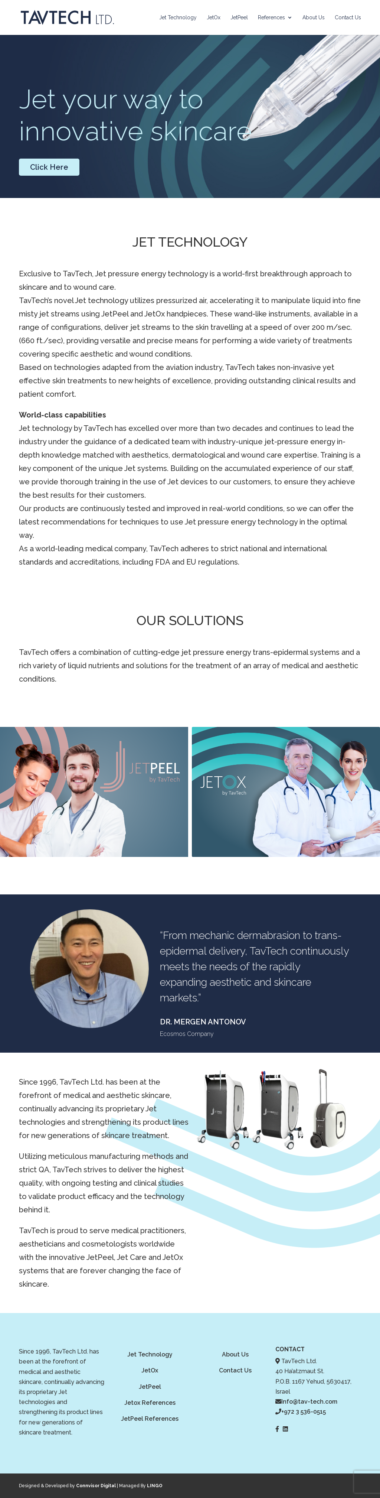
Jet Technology (178, 17)
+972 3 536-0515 (303, 1411)
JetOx (213, 17)
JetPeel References (149, 1418)
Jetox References (150, 1402)
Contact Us (348, 17)
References (271, 17)
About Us (313, 17)
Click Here (49, 167)
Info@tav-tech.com (309, 1401)
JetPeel (239, 17)
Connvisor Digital (96, 1485)
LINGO (155, 1485)
